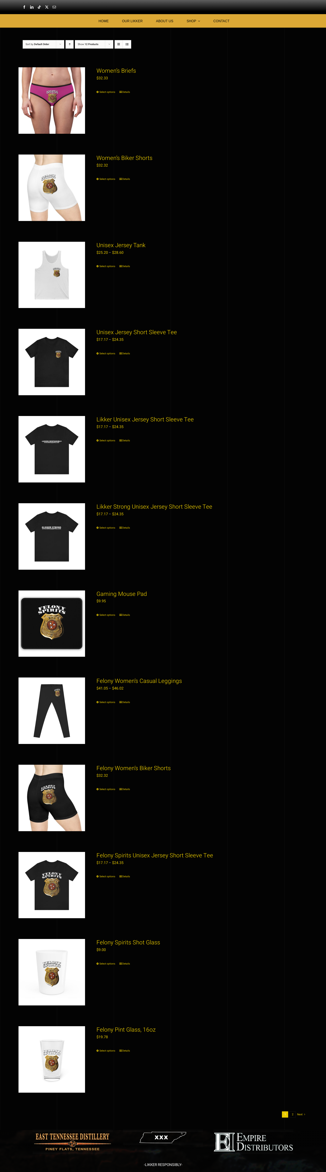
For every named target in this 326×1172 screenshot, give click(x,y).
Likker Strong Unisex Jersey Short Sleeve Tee (154, 507)
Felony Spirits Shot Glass (128, 942)
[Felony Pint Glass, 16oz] (52, 1059)
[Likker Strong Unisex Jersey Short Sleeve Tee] (52, 536)
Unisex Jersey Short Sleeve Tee (136, 332)
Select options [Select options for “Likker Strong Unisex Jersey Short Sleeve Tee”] (107, 528)
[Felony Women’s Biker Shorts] (52, 798)
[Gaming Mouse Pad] (52, 623)
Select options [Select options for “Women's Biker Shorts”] (107, 179)
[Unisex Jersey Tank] (52, 275)
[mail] (54, 7)
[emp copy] (253, 1133)
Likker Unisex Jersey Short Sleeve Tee (145, 419)
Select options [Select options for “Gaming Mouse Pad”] (107, 615)
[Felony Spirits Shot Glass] (52, 972)
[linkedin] (31, 7)
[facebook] (24, 7)
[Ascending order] (69, 44)
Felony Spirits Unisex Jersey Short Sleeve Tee (154, 855)
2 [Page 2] (292, 1114)
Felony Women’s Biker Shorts (133, 768)
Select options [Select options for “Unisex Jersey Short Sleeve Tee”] (107, 353)
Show (88, 44)
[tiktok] (39, 7)
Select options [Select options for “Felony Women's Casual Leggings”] (107, 702)
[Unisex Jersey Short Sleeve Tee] (52, 362)
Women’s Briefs (116, 71)
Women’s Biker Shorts (124, 158)
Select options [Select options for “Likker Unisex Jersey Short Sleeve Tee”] (107, 440)
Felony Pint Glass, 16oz (126, 1030)
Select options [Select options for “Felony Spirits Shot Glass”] (107, 964)
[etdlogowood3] (73, 1133)
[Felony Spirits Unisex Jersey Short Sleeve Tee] (52, 885)
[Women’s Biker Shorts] (52, 188)
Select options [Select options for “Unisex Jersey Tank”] (107, 266)
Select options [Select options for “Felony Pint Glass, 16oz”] (107, 1051)
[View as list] (127, 44)
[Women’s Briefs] (52, 100)
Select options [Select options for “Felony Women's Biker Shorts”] (107, 789)
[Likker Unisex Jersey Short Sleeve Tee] (52, 449)
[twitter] (46, 7)
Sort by (37, 44)
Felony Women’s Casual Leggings (139, 681)
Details (126, 92)
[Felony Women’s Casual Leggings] (52, 710)
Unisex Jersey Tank (121, 245)
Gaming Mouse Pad (121, 594)
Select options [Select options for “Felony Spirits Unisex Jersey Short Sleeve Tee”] (107, 876)
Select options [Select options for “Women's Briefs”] (107, 92)
